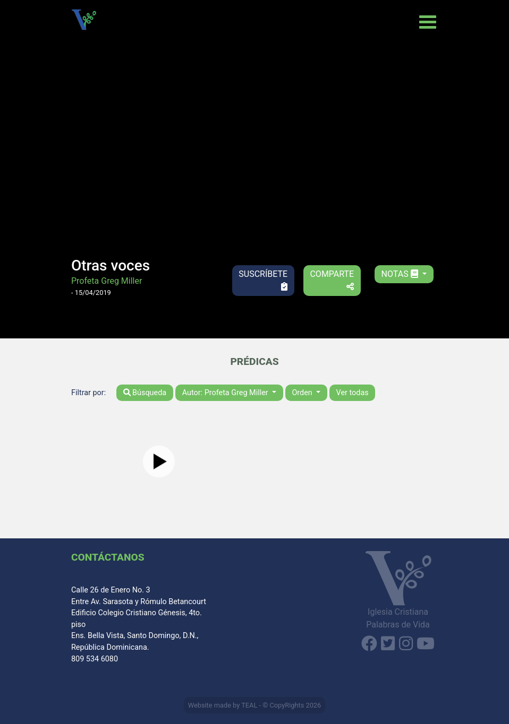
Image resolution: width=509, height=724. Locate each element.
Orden (303, 392)
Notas (400, 274)
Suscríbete (263, 280)
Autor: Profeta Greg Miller (226, 392)
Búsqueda (145, 392)
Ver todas (352, 392)
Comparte (332, 280)
